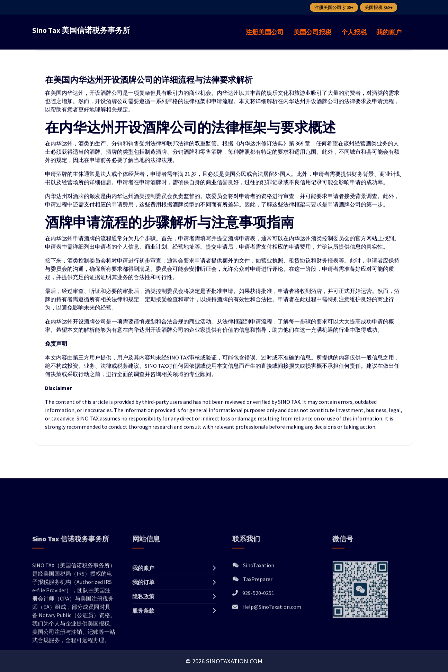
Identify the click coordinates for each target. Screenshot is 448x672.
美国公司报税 (313, 32)
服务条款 (143, 653)
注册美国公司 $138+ (333, 7)
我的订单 (143, 624)
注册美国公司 (265, 32)
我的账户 (389, 32)
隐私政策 (143, 639)
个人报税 (354, 32)
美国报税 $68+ (379, 7)
